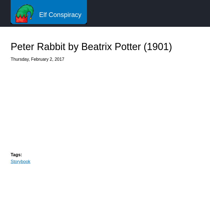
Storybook (20, 161)
